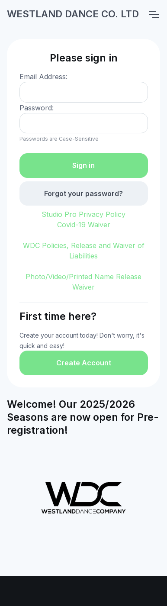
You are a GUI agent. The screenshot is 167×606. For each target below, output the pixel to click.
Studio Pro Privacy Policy (83, 214)
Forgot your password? (83, 193)
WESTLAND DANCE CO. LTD (73, 13)
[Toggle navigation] (153, 14)
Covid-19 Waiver (83, 224)
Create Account (83, 362)
